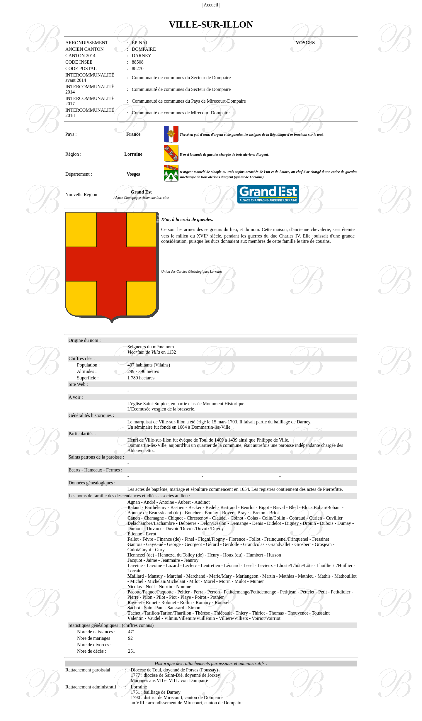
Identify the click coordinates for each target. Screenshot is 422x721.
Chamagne (154, 517)
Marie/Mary (220, 576)
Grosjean (323, 544)
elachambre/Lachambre (151, 523)
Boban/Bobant (327, 507)
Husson (274, 554)
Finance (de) (169, 539)
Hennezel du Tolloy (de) (180, 554)
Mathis (323, 576)
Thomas (276, 612)
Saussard (176, 607)
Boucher (193, 512)
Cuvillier (334, 517)
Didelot (274, 523)
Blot (306, 507)
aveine (135, 565)
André (149, 502)
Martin (268, 576)
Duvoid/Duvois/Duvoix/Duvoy (194, 528)
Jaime (151, 560)
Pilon (147, 597)
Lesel (249, 565)
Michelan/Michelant (166, 581)
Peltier (183, 591)
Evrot (151, 533)
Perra (198, 591)
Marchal (174, 576)
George (174, 544)
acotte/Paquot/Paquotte (150, 591)
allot (133, 539)
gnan (133, 502)
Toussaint (321, 612)
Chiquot (175, 517)
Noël (150, 586)
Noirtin (165, 586)
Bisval (279, 507)
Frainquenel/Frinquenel (286, 539)
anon (133, 517)
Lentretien (210, 565)
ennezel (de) (140, 554)
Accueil (211, 4)
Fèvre (147, 539)
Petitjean (288, 591)
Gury (160, 549)
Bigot (264, 507)
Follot (254, 539)
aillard (135, 576)
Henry (213, 554)
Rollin (186, 602)
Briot (274, 512)
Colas (252, 517)
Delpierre (187, 523)
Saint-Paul (154, 607)
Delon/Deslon (213, 523)
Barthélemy (155, 507)
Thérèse (202, 612)
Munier (257, 581)
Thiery (242, 612)
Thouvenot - (299, 612)
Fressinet (320, 539)
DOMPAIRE (144, 49)
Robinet (168, 602)
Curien (315, 517)
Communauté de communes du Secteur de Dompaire (181, 77)
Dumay (344, 523)
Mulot (240, 581)
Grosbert (303, 544)
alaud (134, 507)
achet (133, 612)
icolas (134, 586)
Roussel (222, 602)
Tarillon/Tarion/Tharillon (167, 612)
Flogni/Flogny (211, 539)
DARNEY (142, 55)
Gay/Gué (154, 544)
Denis (257, 523)
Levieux (265, 565)
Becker (195, 507)
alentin (135, 618)
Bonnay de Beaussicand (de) (154, 512)
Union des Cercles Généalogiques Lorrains (191, 271)
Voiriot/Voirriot (266, 618)
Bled (293, 507)
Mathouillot (345, 576)
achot (133, 607)
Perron (213, 591)
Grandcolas (254, 544)
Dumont (135, 528)
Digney (292, 523)
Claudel (219, 517)
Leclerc (190, 565)
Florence (237, 539)
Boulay (211, 512)
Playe (186, 597)
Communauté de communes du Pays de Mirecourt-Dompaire (189, 101)
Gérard (212, 544)
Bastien (177, 507)
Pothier (217, 597)
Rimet (151, 602)
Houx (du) (232, 554)
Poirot (200, 597)
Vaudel (153, 618)
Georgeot (193, 544)
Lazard (172, 565)
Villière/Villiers (233, 618)
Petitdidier (340, 591)
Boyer (228, 512)
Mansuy (155, 576)
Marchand (195, 576)
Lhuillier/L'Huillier (334, 565)
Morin (225, 581)
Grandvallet (279, 544)
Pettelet (307, 591)
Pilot (160, 597)
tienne (134, 533)
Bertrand (228, 507)
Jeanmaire (170, 560)
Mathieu (306, 576)
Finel (189, 539)
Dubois (326, 523)
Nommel (184, 586)
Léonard (231, 565)
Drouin (309, 523)
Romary (203, 602)
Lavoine (154, 565)
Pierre (133, 597)
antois (134, 544)
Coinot (237, 517)
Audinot (202, 502)
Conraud (297, 517)
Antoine (166, 502)
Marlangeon (247, 576)
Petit (322, 591)
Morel (209, 581)
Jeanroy (191, 560)
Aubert (184, 502)
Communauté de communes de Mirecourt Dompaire (181, 112)
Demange (239, 523)
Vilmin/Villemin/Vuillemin (189, 618)
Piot (173, 597)
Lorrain (134, 570)
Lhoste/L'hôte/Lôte (295, 565)
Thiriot (258, 612)
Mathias (286, 576)
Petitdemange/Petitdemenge (250, 591)
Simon (194, 607)
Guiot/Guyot (139, 549)
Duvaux (154, 528)
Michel (136, 581)
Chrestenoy (197, 517)
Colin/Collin (273, 517)
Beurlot (248, 507)
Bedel (210, 507)
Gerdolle (231, 544)
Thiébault (223, 612)
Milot (194, 581)
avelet (134, 602)
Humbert (254, 554)
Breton (259, 512)
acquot (134, 560)
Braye (243, 512)
